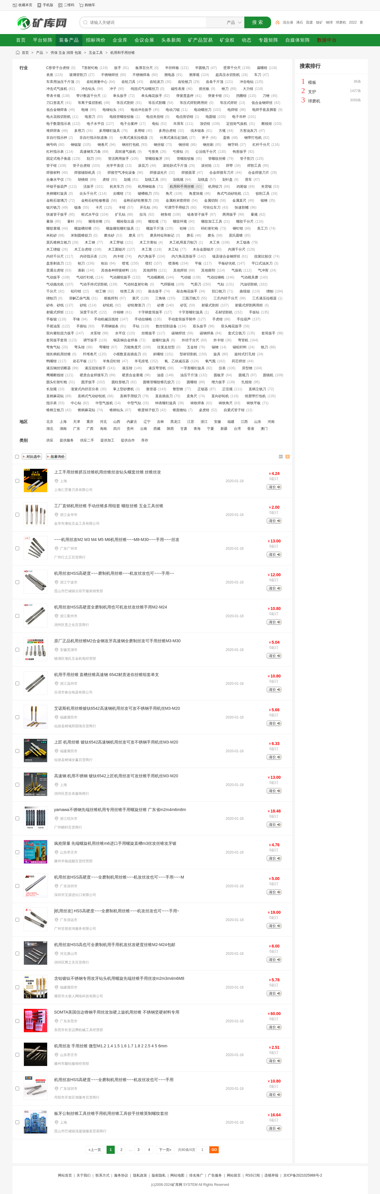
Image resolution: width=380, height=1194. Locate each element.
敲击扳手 (155, 291)
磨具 (132, 235)
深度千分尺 (88, 312)
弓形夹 (153, 152)
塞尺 (135, 298)
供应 (49, 440)
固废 (309, 22)
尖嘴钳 (118, 193)
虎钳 (105, 180)
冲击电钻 (247, 82)
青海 (197, 429)
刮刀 (90, 159)
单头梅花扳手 (151, 96)
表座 (49, 75)
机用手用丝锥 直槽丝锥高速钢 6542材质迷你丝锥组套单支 (106, 674)
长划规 (51, 389)
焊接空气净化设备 (121, 173)
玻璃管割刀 (78, 75)
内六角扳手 (146, 256)
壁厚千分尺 (232, 68)
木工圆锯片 (117, 249)
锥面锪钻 (180, 410)
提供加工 (107, 440)
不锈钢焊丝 (110, 75)
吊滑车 (178, 124)
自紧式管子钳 (234, 410)
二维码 (69, 5)
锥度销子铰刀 (148, 410)
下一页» (165, 1150)
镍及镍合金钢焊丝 (226, 256)
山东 (257, 422)
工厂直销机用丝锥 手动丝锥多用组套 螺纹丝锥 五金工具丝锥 (109, 505)
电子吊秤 (239, 117)
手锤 (76, 319)
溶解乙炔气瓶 (79, 298)
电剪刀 (90, 117)
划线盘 (203, 180)
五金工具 (96, 53)
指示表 (51, 403)
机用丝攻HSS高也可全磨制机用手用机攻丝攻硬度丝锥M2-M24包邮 (114, 944)
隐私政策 (140, 1175)
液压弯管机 (157, 368)
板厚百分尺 (144, 68)
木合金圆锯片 (203, 249)
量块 (49, 221)
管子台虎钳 (81, 166)
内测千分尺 (236, 249)
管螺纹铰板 (185, 159)
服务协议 (121, 1175)
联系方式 (102, 1175)
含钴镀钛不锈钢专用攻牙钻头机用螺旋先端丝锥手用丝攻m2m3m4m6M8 (119, 978)
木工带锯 (116, 242)
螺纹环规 (180, 221)
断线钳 (266, 124)
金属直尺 (239, 200)
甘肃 (183, 429)
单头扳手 (120, 96)
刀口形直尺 (55, 103)
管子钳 (51, 166)
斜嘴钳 (158, 354)
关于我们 (84, 1175)
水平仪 (120, 333)
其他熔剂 (208, 270)
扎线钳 (246, 382)
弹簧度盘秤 (185, 96)
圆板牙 (219, 375)
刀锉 (266, 96)
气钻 (220, 284)
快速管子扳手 (56, 214)
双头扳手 (200, 326)
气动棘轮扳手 (120, 277)
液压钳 (127, 368)
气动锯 (186, 277)
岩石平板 (80, 361)
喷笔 (125, 263)
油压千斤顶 (189, 375)
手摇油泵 (53, 326)
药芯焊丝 (239, 361)
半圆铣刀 (202, 68)
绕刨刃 (51, 298)
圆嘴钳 (192, 382)
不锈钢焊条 (141, 75)
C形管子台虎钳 (58, 68)
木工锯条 (243, 242)
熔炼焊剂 (111, 298)
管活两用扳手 (118, 159)
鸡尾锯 (241, 186)
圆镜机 (268, 375)
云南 (143, 429)
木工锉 (90, 242)
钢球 (329, 22)
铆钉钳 (238, 228)
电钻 (155, 124)
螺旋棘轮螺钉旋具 (120, 228)
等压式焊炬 (228, 103)
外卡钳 (218, 340)
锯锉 (264, 200)
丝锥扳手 (148, 333)
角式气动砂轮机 (229, 193)
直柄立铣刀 (257, 389)
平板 (198, 263)
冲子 (112, 89)
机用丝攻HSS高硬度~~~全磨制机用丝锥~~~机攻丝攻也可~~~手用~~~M (119, 877)
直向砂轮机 (220, 396)
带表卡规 (53, 96)
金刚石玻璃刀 (56, 200)
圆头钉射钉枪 (56, 382)
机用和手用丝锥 (122, 53)
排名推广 (196, 1175)
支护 (312, 91)
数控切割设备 (166, 326)
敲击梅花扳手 (186, 291)
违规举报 (271, 1175)
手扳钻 (254, 312)
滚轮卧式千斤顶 (175, 166)
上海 (63, 422)
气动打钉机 (85, 277)
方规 (222, 131)
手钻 (135, 326)
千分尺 (51, 291)
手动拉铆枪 (143, 319)
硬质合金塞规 (132, 375)
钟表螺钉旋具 (165, 403)
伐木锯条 (197, 131)
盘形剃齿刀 (55, 263)
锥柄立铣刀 (55, 410)
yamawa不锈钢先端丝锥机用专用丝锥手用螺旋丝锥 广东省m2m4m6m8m (120, 809)
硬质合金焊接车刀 (94, 375)
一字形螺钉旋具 (192, 368)
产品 (39, 53)
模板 (312, 82)
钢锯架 (76, 145)
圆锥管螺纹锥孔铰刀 (158, 382)
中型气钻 (134, 403)
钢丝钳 (183, 145)
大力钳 (248, 89)
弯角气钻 (53, 347)
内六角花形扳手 (184, 256)
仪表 (222, 368)
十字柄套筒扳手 (150, 312)
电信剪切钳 (184, 117)
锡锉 (215, 347)
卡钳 (122, 207)
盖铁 (226, 138)
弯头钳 (79, 347)
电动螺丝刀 (202, 110)
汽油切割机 (249, 284)
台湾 (237, 429)
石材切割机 (224, 312)
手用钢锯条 (110, 326)
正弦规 (227, 389)
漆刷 (81, 270)
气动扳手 (53, 277)
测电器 (169, 75)
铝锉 (183, 228)
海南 (103, 429)
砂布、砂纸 (55, 305)
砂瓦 (183, 305)
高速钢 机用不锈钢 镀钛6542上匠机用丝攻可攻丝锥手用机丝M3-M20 (116, 775)
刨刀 (81, 263)
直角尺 (192, 396)
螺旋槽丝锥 (83, 228)
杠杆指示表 (55, 152)
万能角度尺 (132, 347)
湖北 (49, 429)
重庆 (89, 422)
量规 (254, 214)
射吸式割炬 (210, 305)
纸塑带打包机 (255, 396)
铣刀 (264, 347)
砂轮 (83, 305)
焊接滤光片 (158, 173)
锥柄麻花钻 (86, 410)
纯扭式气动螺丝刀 (145, 89)
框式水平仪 (90, 214)
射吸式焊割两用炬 (249, 305)
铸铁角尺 (226, 403)
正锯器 (202, 389)
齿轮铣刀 (185, 82)
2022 (353, 22)
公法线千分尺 (205, 152)
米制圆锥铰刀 (81, 235)
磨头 (211, 235)
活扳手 (88, 186)
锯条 (77, 207)
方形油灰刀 (248, 131)
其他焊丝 (180, 270)
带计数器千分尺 (88, 96)
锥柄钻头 (116, 410)
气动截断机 (156, 277)
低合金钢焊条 (56, 110)
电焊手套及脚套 (264, 110)
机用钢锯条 (146, 186)
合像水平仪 (55, 180)
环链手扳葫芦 (56, 186)
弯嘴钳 (104, 347)
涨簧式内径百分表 (85, 389)
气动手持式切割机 (94, 284)
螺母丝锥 (95, 221)
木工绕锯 (53, 249)
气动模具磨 (249, 277)
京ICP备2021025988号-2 (302, 1175)
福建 (230, 422)
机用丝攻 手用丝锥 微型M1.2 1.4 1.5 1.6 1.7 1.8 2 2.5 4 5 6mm (110, 1046)
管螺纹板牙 (153, 159)
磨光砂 (109, 235)
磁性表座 (178, 89)
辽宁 (147, 422)
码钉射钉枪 (209, 228)
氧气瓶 (210, 361)
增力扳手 (218, 382)
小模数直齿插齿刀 (127, 354)
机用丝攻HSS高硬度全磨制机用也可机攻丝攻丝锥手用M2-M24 (110, 607)
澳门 (264, 429)
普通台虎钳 (55, 270)
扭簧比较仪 (263, 256)
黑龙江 (175, 422)
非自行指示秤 (56, 138)
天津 (76, 422)
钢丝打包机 (130, 145)
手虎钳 (217, 319)
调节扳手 (90, 340)
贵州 (130, 429)
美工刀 (262, 228)
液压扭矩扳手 (95, 368)
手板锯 (51, 319)
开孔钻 (145, 207)
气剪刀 (196, 284)
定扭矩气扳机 (236, 124)
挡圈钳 (241, 96)
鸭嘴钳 (51, 361)
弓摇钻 (178, 152)
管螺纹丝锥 (217, 159)
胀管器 (151, 389)
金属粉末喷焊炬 (178, 200)
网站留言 (234, 1175)
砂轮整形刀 (136, 305)
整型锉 (178, 389)
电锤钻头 (109, 110)
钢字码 (233, 145)
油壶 (160, 375)
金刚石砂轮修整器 (95, 200)
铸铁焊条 (197, 403)
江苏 (190, 422)
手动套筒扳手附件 (182, 319)
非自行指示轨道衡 (93, 138)
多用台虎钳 (167, 131)
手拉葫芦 (244, 319)
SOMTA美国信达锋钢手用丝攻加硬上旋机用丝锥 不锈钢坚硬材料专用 (117, 1012)
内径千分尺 (55, 256)
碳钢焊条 (207, 333)
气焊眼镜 (167, 284)
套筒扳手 (268, 333)
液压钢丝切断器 (58, 368)
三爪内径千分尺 (225, 298)
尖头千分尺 (88, 193)
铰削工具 (263, 193)
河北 (103, 422)
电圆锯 (211, 117)
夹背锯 (266, 186)
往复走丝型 (166, 347)
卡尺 (99, 207)
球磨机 (341, 22)
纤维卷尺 (90, 354)
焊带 (229, 166)
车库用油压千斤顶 (60, 82)
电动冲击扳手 (141, 110)
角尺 (169, 193)
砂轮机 (108, 305)
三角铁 (160, 298)
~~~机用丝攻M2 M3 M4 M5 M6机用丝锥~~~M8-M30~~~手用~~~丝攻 (116, 539)
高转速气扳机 (125, 152)
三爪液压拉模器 (264, 298)
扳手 (117, 68)
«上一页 (95, 1150)
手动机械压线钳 (106, 319)
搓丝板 (204, 89)
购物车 (90, 5)
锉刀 (225, 89)
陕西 (170, 429)
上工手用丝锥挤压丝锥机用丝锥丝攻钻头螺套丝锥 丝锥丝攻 (107, 472)
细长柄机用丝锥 (58, 354)
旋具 (216, 354)
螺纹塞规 (53, 228)
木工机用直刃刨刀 (183, 242)
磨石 (190, 235)
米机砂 (51, 235)
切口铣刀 (219, 291)
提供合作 (128, 440)
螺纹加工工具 (211, 221)
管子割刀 (247, 159)
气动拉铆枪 (216, 277)
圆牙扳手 (88, 382)
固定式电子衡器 (58, 159)
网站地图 (177, 1175)
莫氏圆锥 (236, 235)
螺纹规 (153, 221)
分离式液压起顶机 (174, 138)
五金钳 (192, 347)
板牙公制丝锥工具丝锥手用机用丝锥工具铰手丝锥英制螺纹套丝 (111, 1113)
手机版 (48, 5)
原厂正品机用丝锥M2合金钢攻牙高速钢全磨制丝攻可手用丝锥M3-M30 (117, 640)
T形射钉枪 (90, 68)
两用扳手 (229, 214)
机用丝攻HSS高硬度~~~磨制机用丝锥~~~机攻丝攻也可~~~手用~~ (114, 573)
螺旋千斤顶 (155, 228)
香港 (250, 429)
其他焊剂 (150, 270)
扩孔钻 (120, 214)
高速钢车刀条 (90, 152)
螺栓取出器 (125, 221)
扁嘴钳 (262, 68)
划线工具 (152, 180)
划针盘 (227, 180)
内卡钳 (118, 256)
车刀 (257, 75)
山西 (116, 422)
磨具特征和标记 (162, 235)
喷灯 (148, 263)
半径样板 (172, 68)
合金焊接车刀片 (221, 173)
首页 (25, 53)
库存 (144, 440)
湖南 (63, 429)
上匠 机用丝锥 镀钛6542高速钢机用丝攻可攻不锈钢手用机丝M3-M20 (116, 742)
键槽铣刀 (145, 193)
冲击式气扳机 (56, 89)
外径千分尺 (190, 340)
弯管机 (243, 340)
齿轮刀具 (128, 82)
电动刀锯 (173, 110)
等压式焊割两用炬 (194, 103)
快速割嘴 (242, 207)
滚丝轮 (206, 166)
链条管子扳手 (197, 214)
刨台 (104, 263)
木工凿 (147, 249)
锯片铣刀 (53, 207)
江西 (244, 422)
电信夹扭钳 (155, 117)
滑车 (248, 180)
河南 (271, 422)
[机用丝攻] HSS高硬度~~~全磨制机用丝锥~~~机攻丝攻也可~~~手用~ (116, 911)
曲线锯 (245, 291)
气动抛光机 (55, 284)
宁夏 (210, 429)
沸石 (299, 22)
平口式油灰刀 (262, 263)
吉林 (160, 422)
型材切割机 (188, 354)
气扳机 (236, 270)
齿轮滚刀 (157, 82)
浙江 (204, 422)
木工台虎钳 (83, 249)
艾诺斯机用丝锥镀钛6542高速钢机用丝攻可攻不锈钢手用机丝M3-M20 (117, 708)
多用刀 (79, 131)
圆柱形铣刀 (120, 382)
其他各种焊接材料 (115, 270)
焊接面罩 (188, 173)
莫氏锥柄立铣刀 (58, 242)
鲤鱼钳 (166, 214)
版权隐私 (159, 1175)
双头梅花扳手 (231, 326)
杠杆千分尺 (261, 145)
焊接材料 (53, 173)
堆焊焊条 (53, 131)
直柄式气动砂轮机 (92, 396)
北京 (49, 422)
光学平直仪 (115, 166)
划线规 (178, 180)
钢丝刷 (208, 145)
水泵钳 (95, 333)
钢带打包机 (253, 138)
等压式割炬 (125, 103)
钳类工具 (127, 291)
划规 (127, 180)
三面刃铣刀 (190, 298)
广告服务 (215, 1175)
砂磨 (160, 305)
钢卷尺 (103, 145)
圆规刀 (243, 375)
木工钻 (173, 249)
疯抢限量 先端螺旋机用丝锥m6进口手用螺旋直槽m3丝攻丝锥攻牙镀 (115, 843)
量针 (70, 221)
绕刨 (269, 291)
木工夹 (214, 242)
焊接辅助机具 (84, 173)
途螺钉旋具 (160, 340)
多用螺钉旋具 (109, 131)
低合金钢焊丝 (262, 103)
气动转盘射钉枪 (136, 284)
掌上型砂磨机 (123, 389)
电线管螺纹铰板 (121, 117)
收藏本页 (25, 5)
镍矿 (319, 22)
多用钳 (139, 131)
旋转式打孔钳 (244, 354)
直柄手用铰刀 (130, 396)
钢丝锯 (159, 145)
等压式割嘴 (157, 103)
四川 (116, 429)
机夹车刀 (117, 186)
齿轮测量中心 (96, 82)
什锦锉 (118, 312)
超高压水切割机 (227, 75)
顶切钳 (205, 124)
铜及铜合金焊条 (125, 340)
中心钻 (76, 403)
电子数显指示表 (58, 124)
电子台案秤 (129, 124)
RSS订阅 (252, 1175)
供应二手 (87, 440)
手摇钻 (81, 326)
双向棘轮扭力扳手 (60, 333)
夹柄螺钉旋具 (56, 193)
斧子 (205, 138)
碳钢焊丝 (178, 333)
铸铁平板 (254, 403)
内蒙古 (132, 422)
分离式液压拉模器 (134, 138)
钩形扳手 (240, 152)
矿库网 (177, 1185)
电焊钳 (232, 110)
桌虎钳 (204, 410)
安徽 (217, 422)
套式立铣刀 (236, 333)
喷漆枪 (173, 263)
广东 (76, 429)
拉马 (142, 214)
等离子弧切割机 (90, 103)
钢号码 (51, 145)
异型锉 (247, 368)
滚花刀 (143, 166)
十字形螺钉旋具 (190, 312)
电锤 (84, 110)
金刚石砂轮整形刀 (137, 200)
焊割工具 (254, 166)
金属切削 (211, 200)
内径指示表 (88, 256)
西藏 (156, 429)
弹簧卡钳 (215, 96)
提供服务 (67, 440)
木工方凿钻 (148, 242)
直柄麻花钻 (55, 396)
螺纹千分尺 (245, 221)
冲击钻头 (88, 89)
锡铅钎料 (240, 347)
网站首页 (65, 1175)
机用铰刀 (215, 186)
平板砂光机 (227, 263)
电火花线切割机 (58, 117)
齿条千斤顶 (214, 82)
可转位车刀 (211, 207)
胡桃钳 (83, 180)
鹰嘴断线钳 (55, 375)
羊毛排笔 (142, 361)
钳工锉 (101, 291)
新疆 (223, 429)
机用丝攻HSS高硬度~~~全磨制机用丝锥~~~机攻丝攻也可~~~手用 (114, 1079)
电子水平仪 (95, 124)
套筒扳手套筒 (56, 340)
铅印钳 (76, 291)
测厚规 (194, 75)
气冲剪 (263, 270)
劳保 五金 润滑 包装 (66, 53)
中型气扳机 (104, 403)
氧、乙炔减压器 (177, 361)
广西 (89, 429)
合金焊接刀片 (258, 173)
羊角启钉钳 (111, 361)
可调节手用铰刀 (177, 207)
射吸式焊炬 (55, 312)
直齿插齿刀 (164, 396)
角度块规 (196, 193)
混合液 (288, 22)
